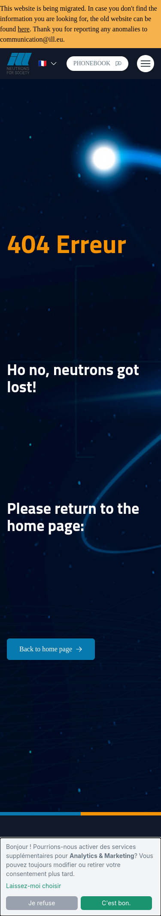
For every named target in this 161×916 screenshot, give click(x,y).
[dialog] (80, 877)
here (24, 29)
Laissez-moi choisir (33, 885)
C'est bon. (116, 903)
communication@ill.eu (31, 39)
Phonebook (97, 63)
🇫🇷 (47, 63)
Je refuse (41, 903)
